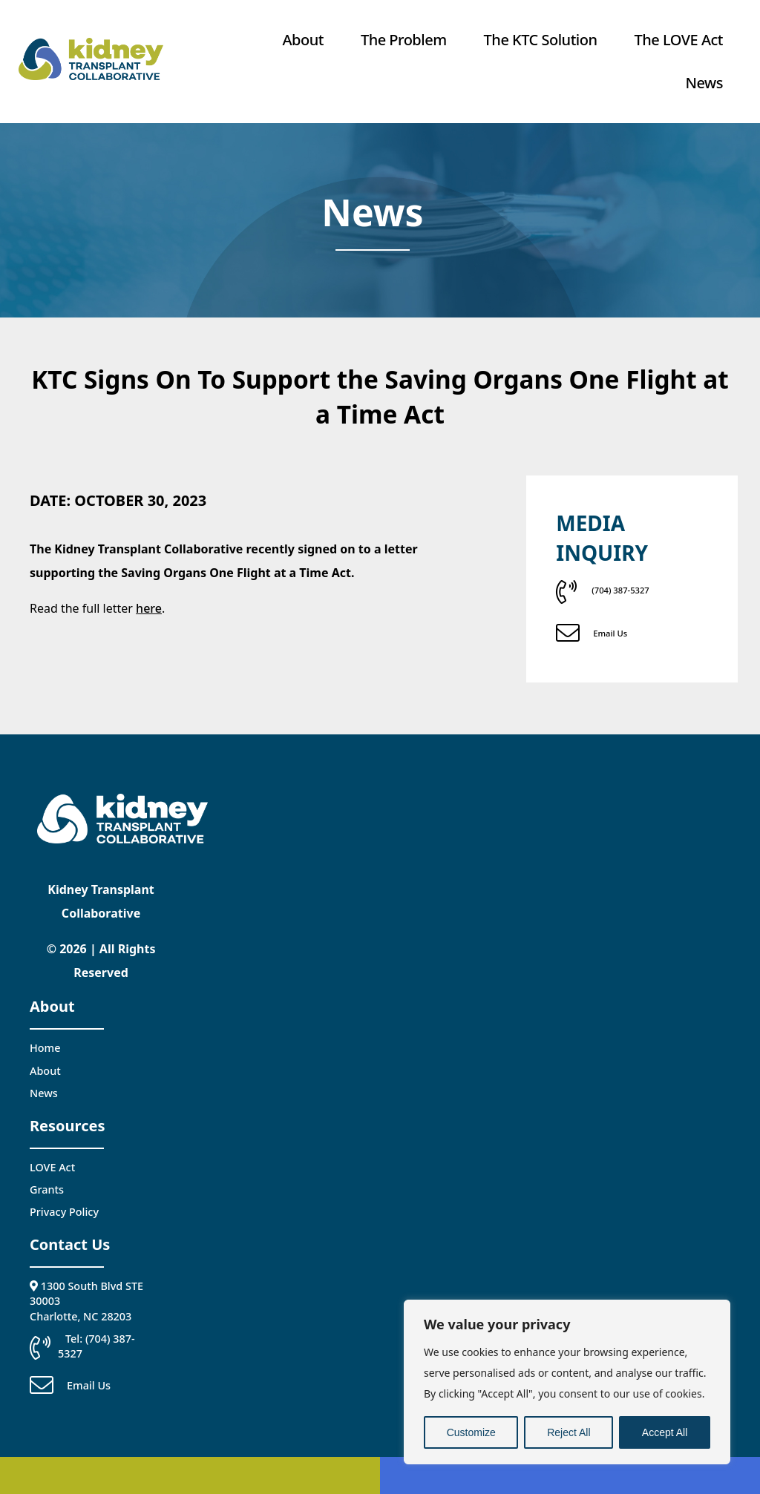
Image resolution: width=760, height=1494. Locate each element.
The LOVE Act (679, 40)
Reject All (568, 1432)
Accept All (664, 1432)
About (303, 40)
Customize (471, 1432)
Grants (47, 1189)
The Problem (404, 40)
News (704, 83)
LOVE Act (52, 1167)
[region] (567, 1382)
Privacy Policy (64, 1212)
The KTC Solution (540, 40)
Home (45, 1048)
